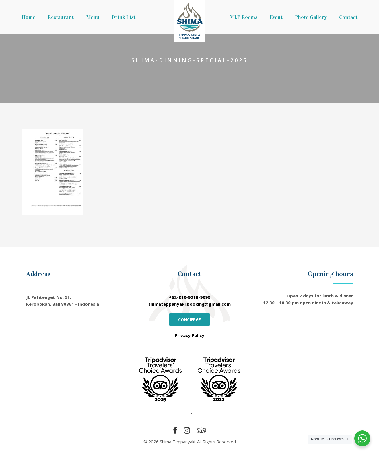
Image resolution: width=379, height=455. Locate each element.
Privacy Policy (189, 335)
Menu (92, 17)
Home (28, 17)
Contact (348, 17)
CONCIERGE (189, 319)
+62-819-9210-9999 (189, 297)
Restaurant (61, 17)
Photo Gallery (311, 17)
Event (276, 17)
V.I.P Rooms (243, 17)
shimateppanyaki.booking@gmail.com (189, 304)
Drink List (123, 17)
